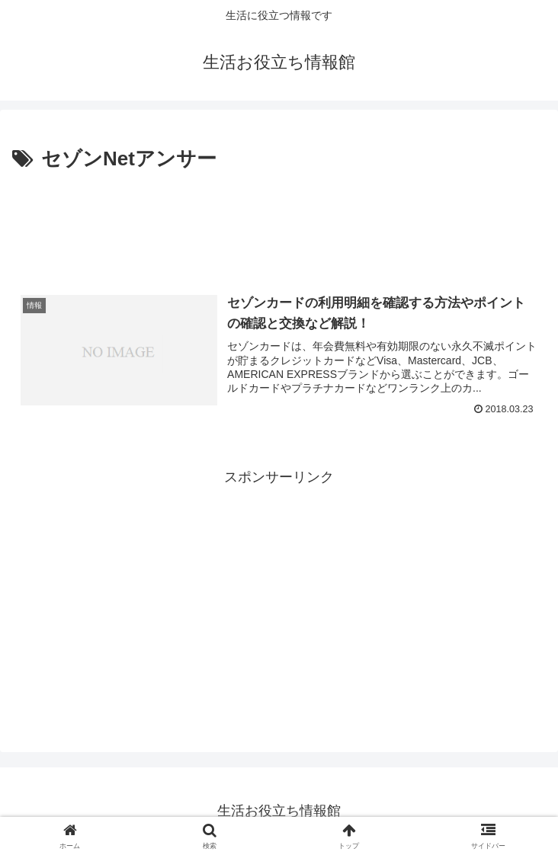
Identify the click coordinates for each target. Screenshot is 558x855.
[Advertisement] (279, 222)
